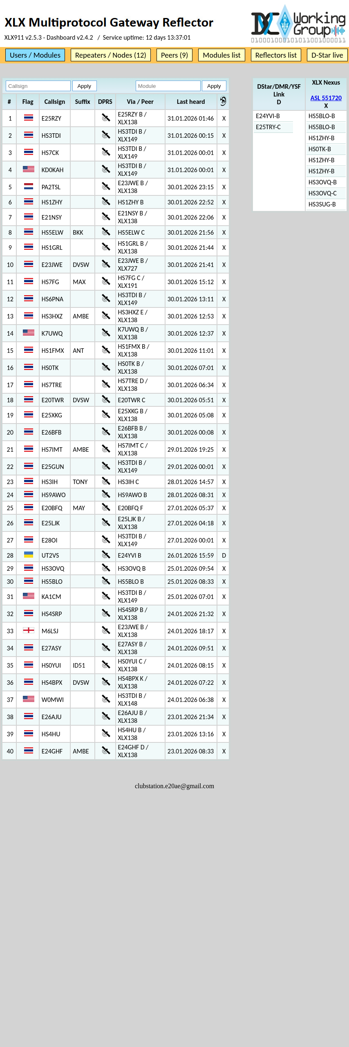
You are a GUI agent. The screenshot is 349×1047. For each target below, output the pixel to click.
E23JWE (52, 265)
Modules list (221, 55)
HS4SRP (52, 614)
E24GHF (52, 751)
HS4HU (51, 734)
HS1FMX (53, 350)
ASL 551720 (326, 98)
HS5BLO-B (322, 116)
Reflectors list (276, 55)
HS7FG (50, 282)
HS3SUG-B (322, 204)
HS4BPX (52, 682)
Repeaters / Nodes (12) (110, 55)
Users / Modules (35, 55)
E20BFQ (52, 508)
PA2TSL (51, 187)
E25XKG (52, 415)
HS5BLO (52, 581)
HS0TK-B (320, 149)
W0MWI (53, 700)
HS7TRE (52, 385)
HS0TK (50, 368)
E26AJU (52, 717)
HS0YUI (51, 665)
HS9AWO (54, 495)
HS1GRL (52, 247)
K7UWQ (52, 333)
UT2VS (50, 555)
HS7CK (50, 153)
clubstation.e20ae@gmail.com (174, 785)
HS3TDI (51, 135)
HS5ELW (52, 232)
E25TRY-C (268, 127)
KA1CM (51, 597)
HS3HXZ (52, 316)
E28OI (50, 540)
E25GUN (53, 467)
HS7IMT (52, 449)
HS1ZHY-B (321, 138)
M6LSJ (50, 631)
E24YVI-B (268, 116)
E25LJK (51, 523)
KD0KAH (53, 170)
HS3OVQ (53, 568)
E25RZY (51, 118)
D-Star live (327, 55)
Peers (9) (174, 55)
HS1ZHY (52, 202)
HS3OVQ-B (323, 182)
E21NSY (52, 217)
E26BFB (52, 432)
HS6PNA (52, 299)
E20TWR (53, 400)
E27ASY (51, 648)
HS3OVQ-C (323, 193)
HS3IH (50, 482)
